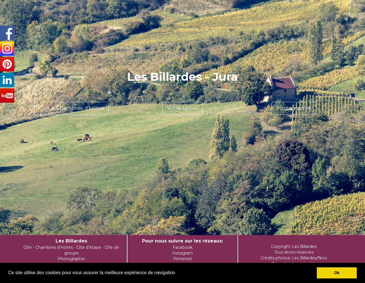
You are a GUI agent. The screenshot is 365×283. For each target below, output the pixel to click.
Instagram (182, 253)
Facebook (182, 247)
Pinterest (182, 258)
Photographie (293, 108)
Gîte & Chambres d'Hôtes (71, 108)
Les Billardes (71, 241)
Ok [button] (337, 272)
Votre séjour (182, 108)
